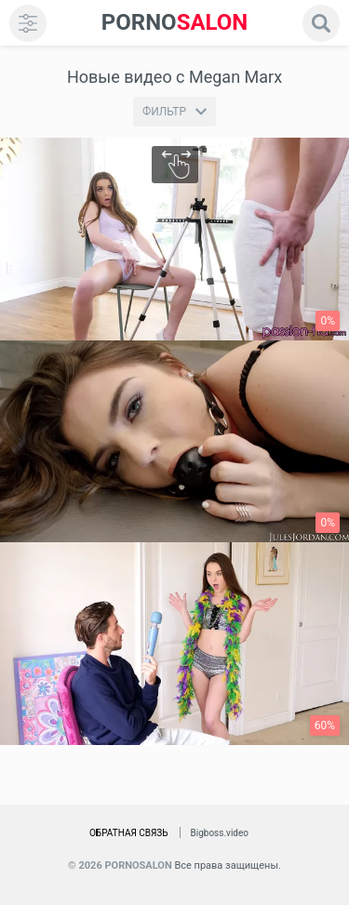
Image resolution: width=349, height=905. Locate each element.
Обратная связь (128, 833)
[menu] (28, 23)
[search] (321, 23)
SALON (174, 23)
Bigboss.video (219, 833)
